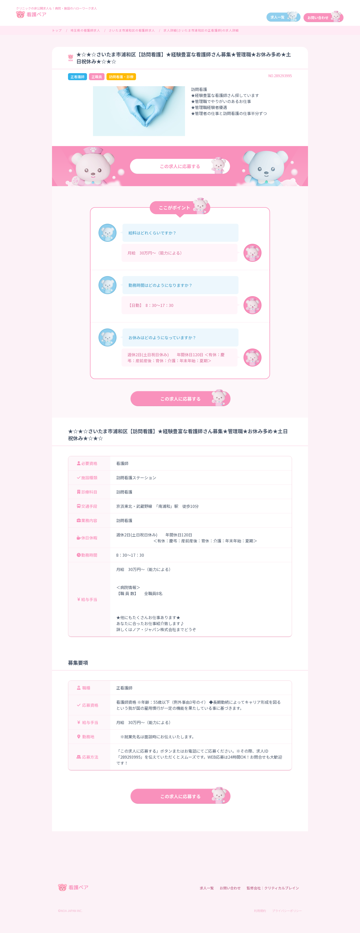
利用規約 (260, 910)
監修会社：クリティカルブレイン (273, 887)
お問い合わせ (230, 887)
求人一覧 (207, 887)
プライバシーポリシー (287, 910)
